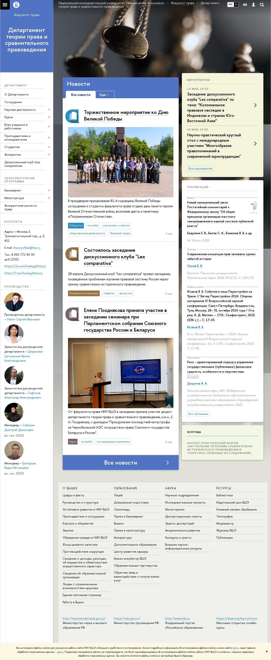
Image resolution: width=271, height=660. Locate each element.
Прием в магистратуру (129, 530)
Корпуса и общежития (78, 523)
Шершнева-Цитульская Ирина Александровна (23, 356)
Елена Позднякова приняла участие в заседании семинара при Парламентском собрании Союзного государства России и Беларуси (125, 320)
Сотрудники (13, 102)
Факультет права (26, 14)
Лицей (118, 495)
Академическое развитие (182, 530)
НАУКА (170, 488)
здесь (235, 648)
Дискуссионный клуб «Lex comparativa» (22, 164)
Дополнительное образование (135, 544)
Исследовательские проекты (185, 502)
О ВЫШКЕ (70, 488)
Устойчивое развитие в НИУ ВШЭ (86, 509)
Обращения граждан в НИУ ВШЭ (85, 537)
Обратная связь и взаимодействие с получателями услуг (136, 576)
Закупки (68, 530)
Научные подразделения (182, 495)
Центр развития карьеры (131, 551)
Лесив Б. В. (195, 266)
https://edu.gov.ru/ (127, 618)
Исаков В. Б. (195, 327)
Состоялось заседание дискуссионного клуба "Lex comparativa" (114, 256)
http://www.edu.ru (177, 618)
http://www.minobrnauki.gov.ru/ (84, 618)
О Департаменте (16, 94)
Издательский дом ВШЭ (232, 502)
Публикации (198, 187)
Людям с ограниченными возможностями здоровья (80, 586)
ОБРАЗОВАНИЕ (125, 488)
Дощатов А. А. (197, 383)
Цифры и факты (73, 495)
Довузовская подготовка (131, 502)
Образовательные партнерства (135, 565)
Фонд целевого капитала (80, 544)
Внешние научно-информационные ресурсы (183, 546)
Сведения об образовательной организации (84, 575)
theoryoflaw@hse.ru (26, 248)
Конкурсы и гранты (178, 537)
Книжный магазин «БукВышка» (236, 509)
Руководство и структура (80, 502)
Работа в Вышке (73, 602)
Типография (224, 516)
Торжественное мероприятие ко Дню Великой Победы (126, 115)
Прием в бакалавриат (128, 516)
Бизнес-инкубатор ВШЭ (130, 558)
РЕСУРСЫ (223, 488)
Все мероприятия (200, 168)
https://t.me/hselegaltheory (23, 273)
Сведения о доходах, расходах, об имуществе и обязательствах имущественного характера (85, 562)
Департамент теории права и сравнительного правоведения (26, 39)
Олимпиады (122, 509)
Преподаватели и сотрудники (83, 516)
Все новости (120, 462)
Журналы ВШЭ (226, 530)
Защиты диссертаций (179, 523)
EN (236, 4)
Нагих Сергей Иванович (23, 319)
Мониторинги (174, 509)
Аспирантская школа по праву (20, 207)
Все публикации (198, 414)
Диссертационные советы (183, 516)
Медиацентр (225, 523)
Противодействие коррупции (83, 551)
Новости (78, 84)
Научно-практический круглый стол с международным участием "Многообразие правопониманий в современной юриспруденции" (214, 145)
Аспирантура (123, 537)
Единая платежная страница (82, 595)
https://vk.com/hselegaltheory (25, 266)
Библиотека (224, 495)
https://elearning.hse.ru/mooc (236, 618)
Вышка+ (119, 523)
